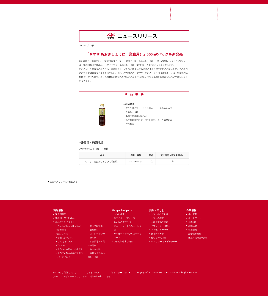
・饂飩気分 (93, 229)
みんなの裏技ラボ (122, 221)
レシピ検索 (119, 214)
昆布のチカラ (157, 233)
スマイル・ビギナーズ (124, 218)
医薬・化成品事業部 (198, 237)
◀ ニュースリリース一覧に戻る (62, 181)
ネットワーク (194, 218)
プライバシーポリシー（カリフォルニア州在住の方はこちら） (82, 276)
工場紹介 (192, 221)
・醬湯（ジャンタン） (66, 237)
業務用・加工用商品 (64, 218)
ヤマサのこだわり (159, 214)
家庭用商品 (60, 214)
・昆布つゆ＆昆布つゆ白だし (69, 249)
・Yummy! (60, 245)
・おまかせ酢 (94, 249)
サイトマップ (92, 272)
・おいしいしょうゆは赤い (68, 225)
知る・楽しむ (156, 210)
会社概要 (192, 214)
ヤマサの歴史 (157, 218)
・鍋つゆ (92, 237)
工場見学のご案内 (159, 221)
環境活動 (192, 225)
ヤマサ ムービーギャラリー (164, 241)
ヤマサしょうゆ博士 (160, 225)
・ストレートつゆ (96, 233)
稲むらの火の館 (158, 237)
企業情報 (191, 210)
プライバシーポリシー (120, 272)
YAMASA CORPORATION (166, 272)
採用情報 (192, 229)
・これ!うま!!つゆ (63, 241)
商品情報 (58, 210)
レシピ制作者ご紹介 (123, 241)
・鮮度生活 (60, 229)
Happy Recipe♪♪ (122, 210)
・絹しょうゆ (61, 233)
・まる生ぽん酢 (95, 225)
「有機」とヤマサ (159, 229)
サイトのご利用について (64, 272)
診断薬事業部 (194, 233)
